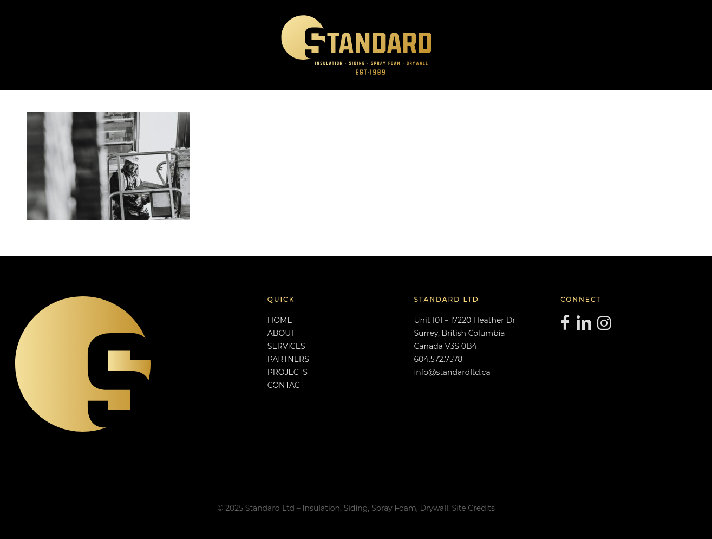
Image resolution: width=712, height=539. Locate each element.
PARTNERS (288, 359)
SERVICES (286, 346)
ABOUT (281, 333)
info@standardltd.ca (452, 372)
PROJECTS (287, 372)
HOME (279, 320)
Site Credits (473, 508)
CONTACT (285, 385)
